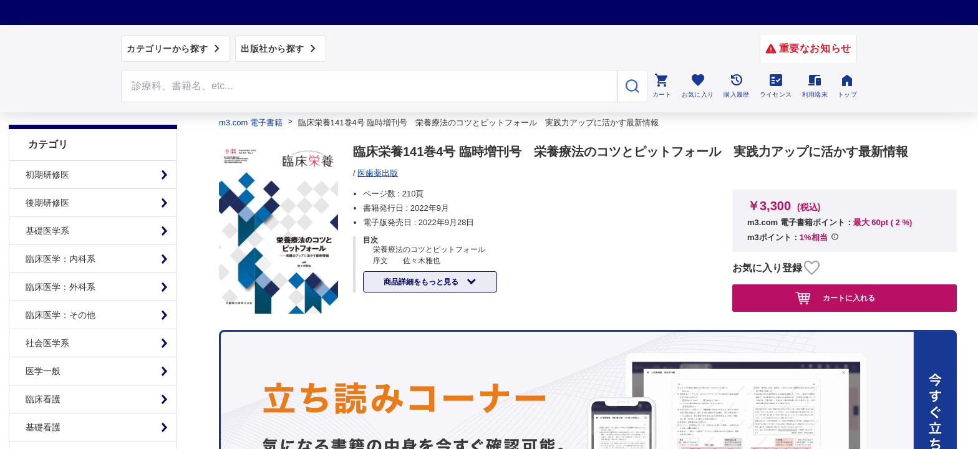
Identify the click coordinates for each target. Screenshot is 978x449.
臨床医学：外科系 (60, 287)
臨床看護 (43, 399)
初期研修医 (47, 175)
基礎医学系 (47, 231)
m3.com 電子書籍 (251, 122)
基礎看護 (43, 427)
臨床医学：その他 (60, 315)
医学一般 (43, 371)
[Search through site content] (369, 86)
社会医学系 (47, 343)
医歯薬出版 (377, 173)
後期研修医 (47, 203)
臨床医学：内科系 (60, 259)
